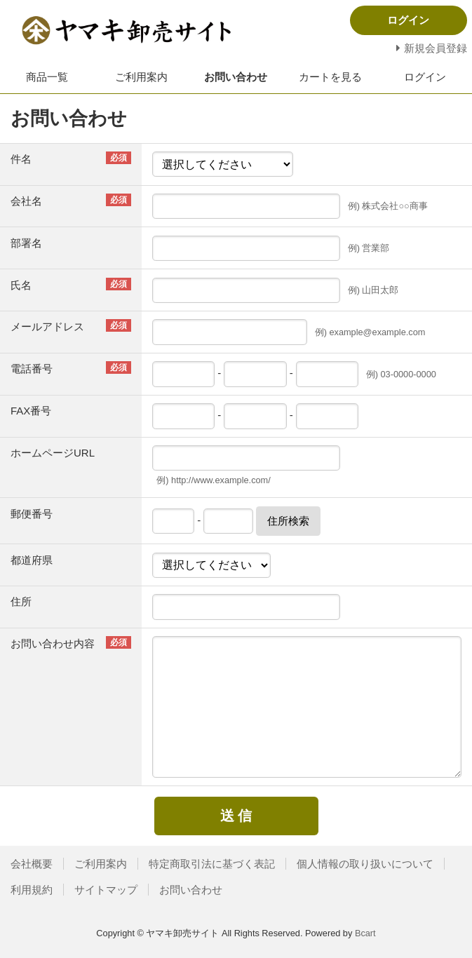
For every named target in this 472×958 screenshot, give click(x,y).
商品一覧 (47, 77)
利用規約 (32, 890)
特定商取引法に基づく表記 (212, 864)
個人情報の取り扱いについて (365, 864)
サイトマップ (105, 890)
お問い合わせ (235, 77)
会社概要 (32, 864)
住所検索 (288, 521)
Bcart (365, 933)
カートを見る (330, 77)
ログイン (425, 77)
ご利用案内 (141, 77)
